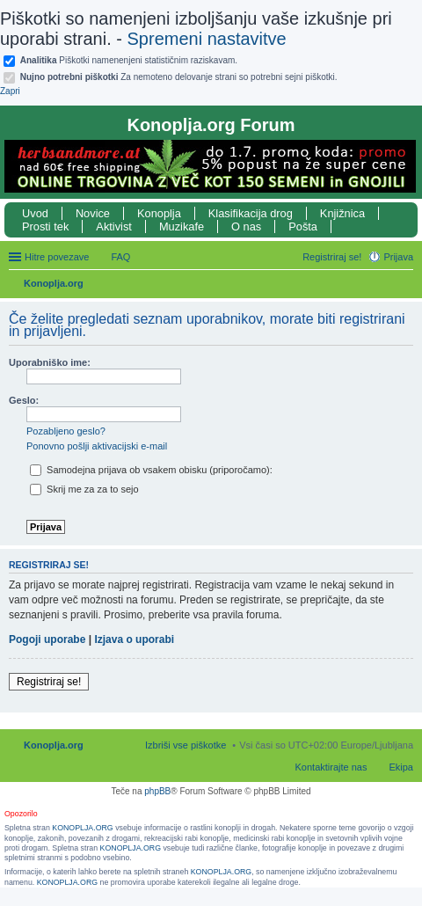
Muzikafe (181, 226)
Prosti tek (45, 226)
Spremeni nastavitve (207, 38)
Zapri (10, 91)
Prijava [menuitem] (398, 257)
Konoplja (159, 213)
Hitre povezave (57, 257)
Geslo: (24, 400)
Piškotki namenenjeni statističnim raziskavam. (128, 60)
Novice (93, 213)
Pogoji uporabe (47, 639)
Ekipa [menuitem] (401, 767)
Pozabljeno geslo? (66, 431)
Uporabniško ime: (50, 362)
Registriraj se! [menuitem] (331, 257)
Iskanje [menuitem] (406, 285)
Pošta (302, 226)
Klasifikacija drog (250, 213)
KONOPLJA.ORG (82, 827)
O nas (246, 226)
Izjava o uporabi (134, 639)
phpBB (157, 791)
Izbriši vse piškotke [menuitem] (185, 745)
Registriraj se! (49, 682)
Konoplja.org (54, 283)
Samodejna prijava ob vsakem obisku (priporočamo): (151, 469)
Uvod (35, 213)
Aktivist (114, 226)
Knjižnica (342, 213)
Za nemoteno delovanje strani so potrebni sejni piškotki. (179, 77)
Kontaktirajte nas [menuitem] (331, 767)
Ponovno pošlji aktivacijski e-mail (96, 446)
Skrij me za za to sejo (84, 489)
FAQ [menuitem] (120, 257)
